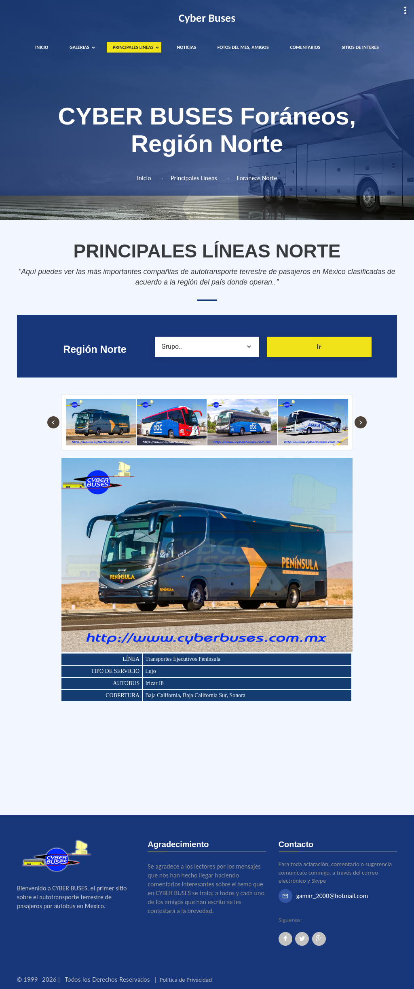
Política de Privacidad (186, 979)
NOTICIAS (186, 47)
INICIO (41, 47)
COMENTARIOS (305, 47)
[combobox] (207, 347)
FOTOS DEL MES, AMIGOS (243, 47)
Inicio (144, 178)
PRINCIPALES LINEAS (133, 47)
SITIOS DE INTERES (360, 47)
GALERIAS (79, 47)
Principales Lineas (194, 178)
